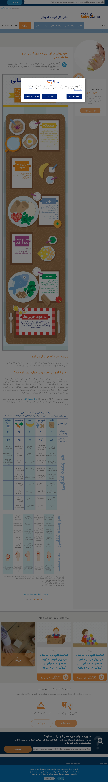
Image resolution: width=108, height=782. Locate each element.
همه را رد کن (49, 96)
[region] (53, 90)
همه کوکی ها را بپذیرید (32, 96)
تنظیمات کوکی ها (74, 96)
